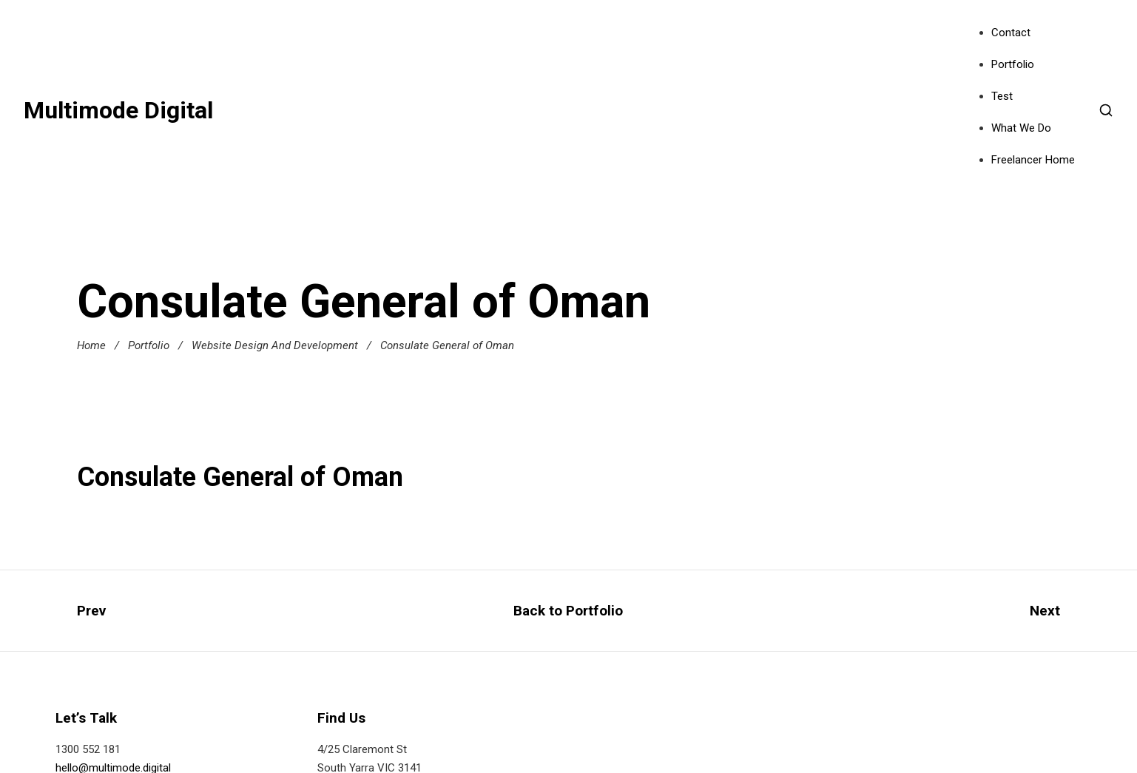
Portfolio (1012, 64)
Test (1002, 96)
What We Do (1021, 128)
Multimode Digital (118, 110)
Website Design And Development (275, 345)
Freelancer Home (1033, 159)
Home (91, 345)
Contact (1010, 32)
